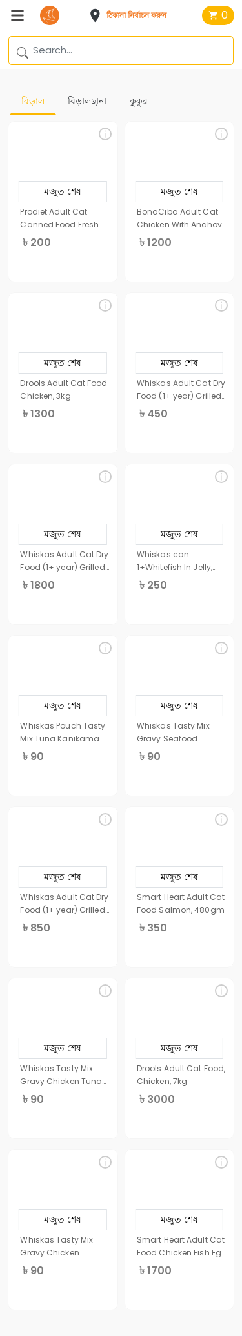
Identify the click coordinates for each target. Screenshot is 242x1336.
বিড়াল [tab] (33, 101)
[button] (131, 15)
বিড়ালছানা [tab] (87, 101)
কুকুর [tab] (139, 101)
